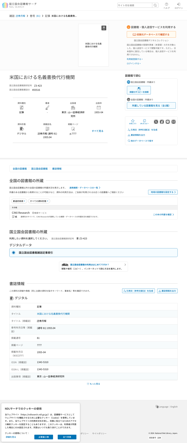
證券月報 (20, 15)
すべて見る (97, 131)
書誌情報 (57, 168)
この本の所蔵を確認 (164, 214)
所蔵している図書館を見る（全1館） (151, 105)
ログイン (179, 5)
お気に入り (132, 122)
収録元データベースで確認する (151, 34)
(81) (38, 15)
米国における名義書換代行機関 (53, 313)
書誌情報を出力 (136, 134)
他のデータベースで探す (140, 140)
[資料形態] (39, 201)
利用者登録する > (135, 59)
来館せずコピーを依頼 (138, 90)
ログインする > (134, 63)
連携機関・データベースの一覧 (85, 187)
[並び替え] (19, 201)
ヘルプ (166, 5)
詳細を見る (11, 436)
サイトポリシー (99, 433)
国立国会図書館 (39, 168)
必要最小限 (44, 436)
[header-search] (137, 5)
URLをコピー (144, 122)
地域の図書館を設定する (164, 192)
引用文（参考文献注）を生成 (142, 129)
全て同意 (67, 436)
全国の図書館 (20, 168)
